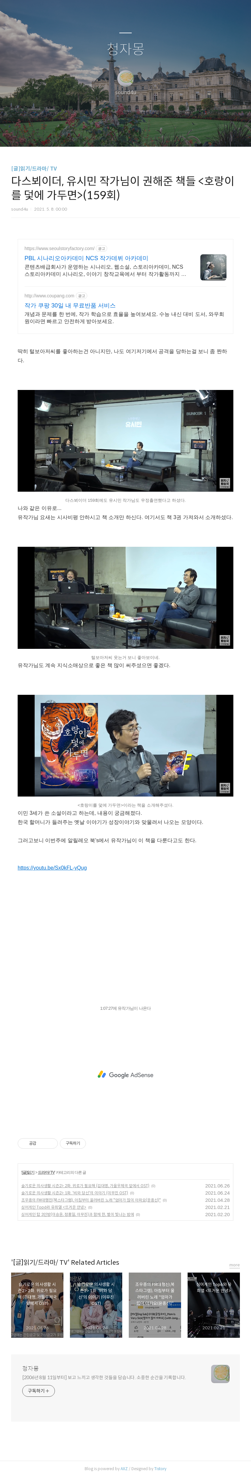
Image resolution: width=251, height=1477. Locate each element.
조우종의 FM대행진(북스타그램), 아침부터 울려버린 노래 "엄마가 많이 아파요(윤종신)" (91, 1200)
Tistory (160, 1468)
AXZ (124, 1468)
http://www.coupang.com (50, 295)
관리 (158, 133)
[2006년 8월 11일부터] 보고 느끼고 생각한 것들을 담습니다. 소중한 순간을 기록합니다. (104, 1377)
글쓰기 (92, 133)
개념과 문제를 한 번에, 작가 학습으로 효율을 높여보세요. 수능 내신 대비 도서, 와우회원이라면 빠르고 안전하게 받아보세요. (124, 317)
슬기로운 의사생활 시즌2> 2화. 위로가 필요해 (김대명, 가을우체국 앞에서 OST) (85, 1185)
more (234, 1265)
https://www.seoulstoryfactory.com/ (59, 248)
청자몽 (126, 50)
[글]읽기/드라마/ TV (34, 168)
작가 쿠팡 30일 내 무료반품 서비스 (70, 305)
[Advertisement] (125, 1074)
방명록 (114, 133)
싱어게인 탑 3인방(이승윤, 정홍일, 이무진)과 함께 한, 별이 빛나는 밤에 (77, 1214)
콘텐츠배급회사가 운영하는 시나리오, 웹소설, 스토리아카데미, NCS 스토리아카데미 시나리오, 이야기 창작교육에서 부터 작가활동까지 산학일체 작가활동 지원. (105, 271)
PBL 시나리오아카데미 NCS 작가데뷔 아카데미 (86, 258)
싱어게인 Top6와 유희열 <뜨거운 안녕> (53, 1207)
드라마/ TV (46, 1172)
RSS (136, 133)
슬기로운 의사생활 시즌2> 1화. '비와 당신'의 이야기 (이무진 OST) (74, 1192)
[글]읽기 (28, 1172)
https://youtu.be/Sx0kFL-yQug (52, 868)
